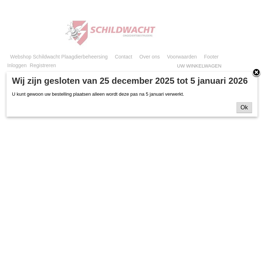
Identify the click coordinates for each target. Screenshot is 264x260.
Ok (244, 107)
